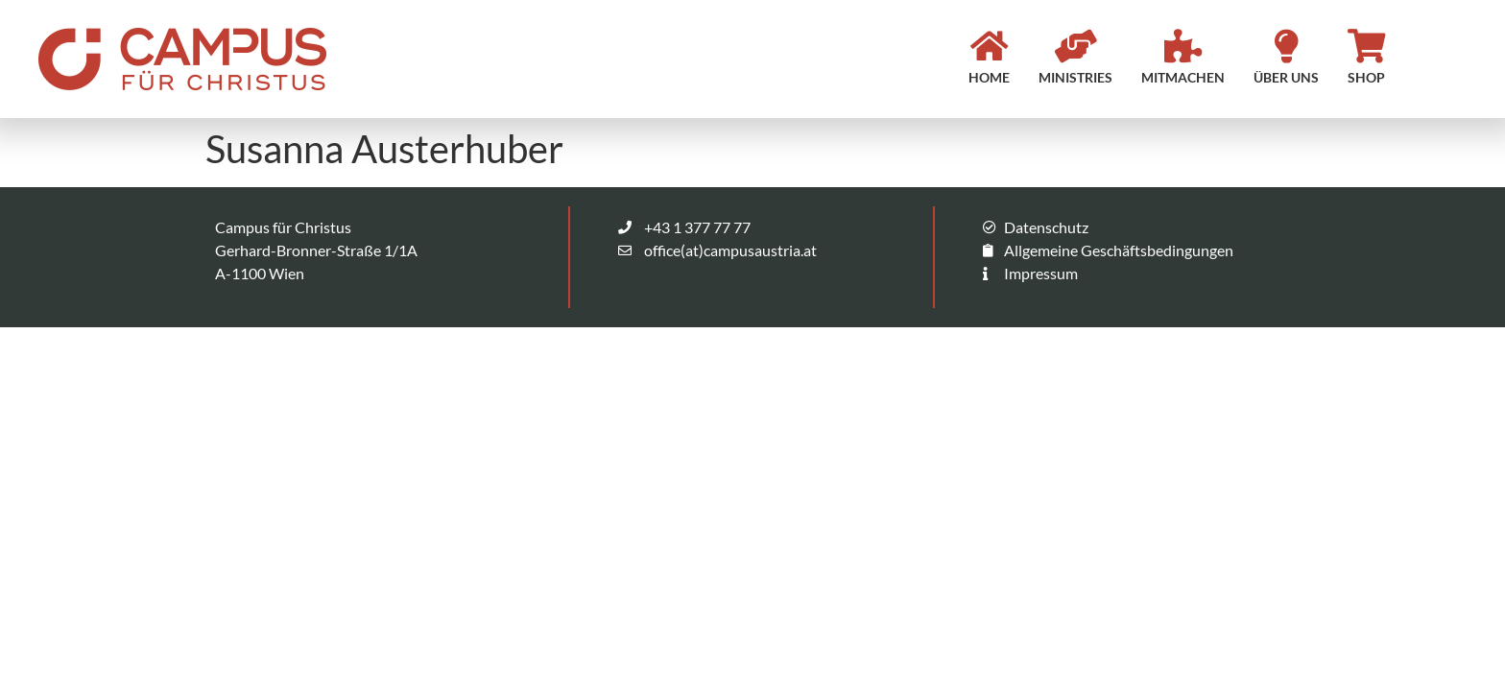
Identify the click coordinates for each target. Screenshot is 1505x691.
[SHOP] (1366, 45)
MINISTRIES (1075, 77)
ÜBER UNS (1286, 77)
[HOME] (989, 45)
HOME (989, 77)
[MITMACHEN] (1183, 45)
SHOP (1366, 77)
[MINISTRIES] (1075, 45)
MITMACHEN (1183, 77)
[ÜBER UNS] (1286, 45)
